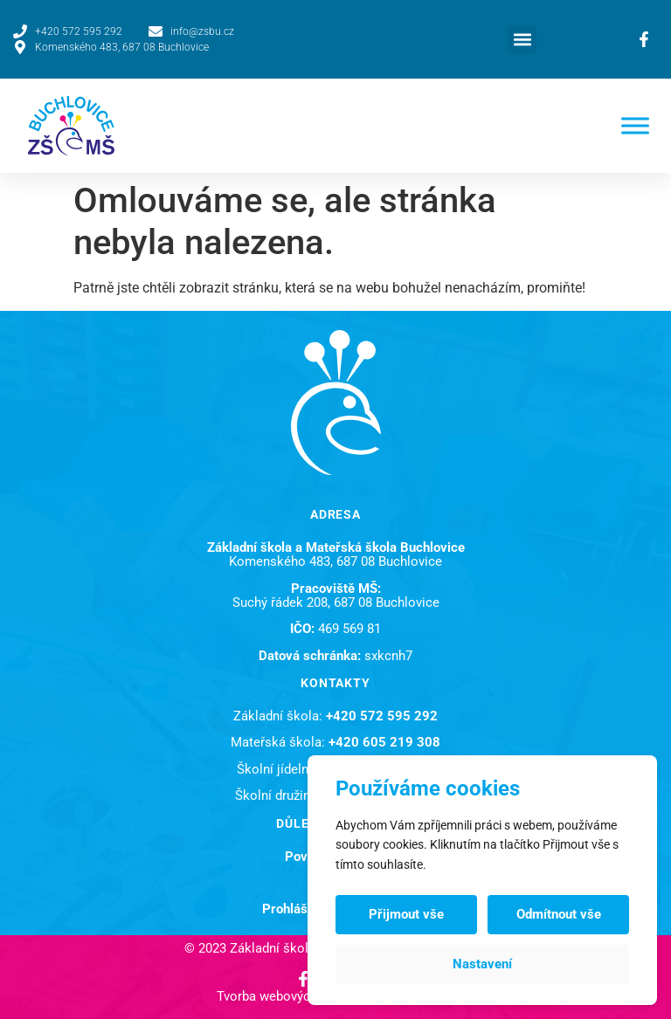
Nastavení (482, 964)
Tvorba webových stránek (290, 996)
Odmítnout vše (558, 914)
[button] (522, 39)
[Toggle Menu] (635, 125)
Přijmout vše (406, 914)
